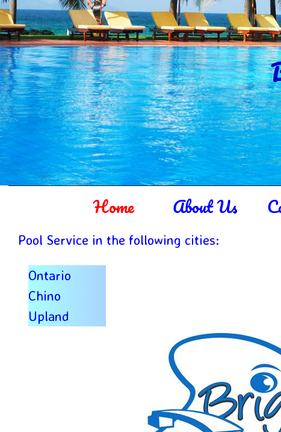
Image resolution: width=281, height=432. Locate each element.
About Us (205, 206)
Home (113, 206)
